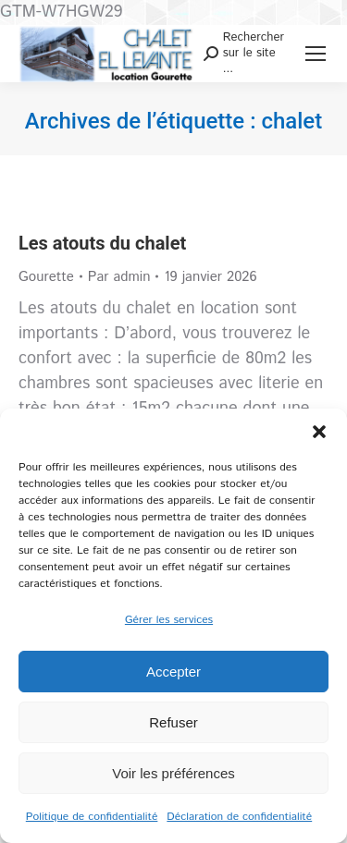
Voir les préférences (173, 773)
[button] (319, 431)
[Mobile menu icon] (315, 54)
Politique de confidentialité (92, 817)
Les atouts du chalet (102, 243)
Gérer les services (169, 620)
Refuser (173, 722)
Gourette (46, 277)
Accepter (173, 671)
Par (119, 277)
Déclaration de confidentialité (239, 817)
